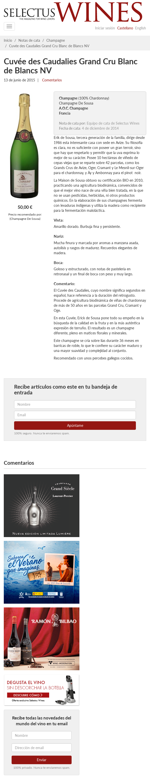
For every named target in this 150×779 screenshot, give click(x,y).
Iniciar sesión (105, 28)
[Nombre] (42, 735)
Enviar (41, 760)
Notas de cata (29, 40)
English (140, 28)
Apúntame (75, 425)
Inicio (8, 40)
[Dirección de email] (42, 747)
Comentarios (51, 80)
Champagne (55, 40)
